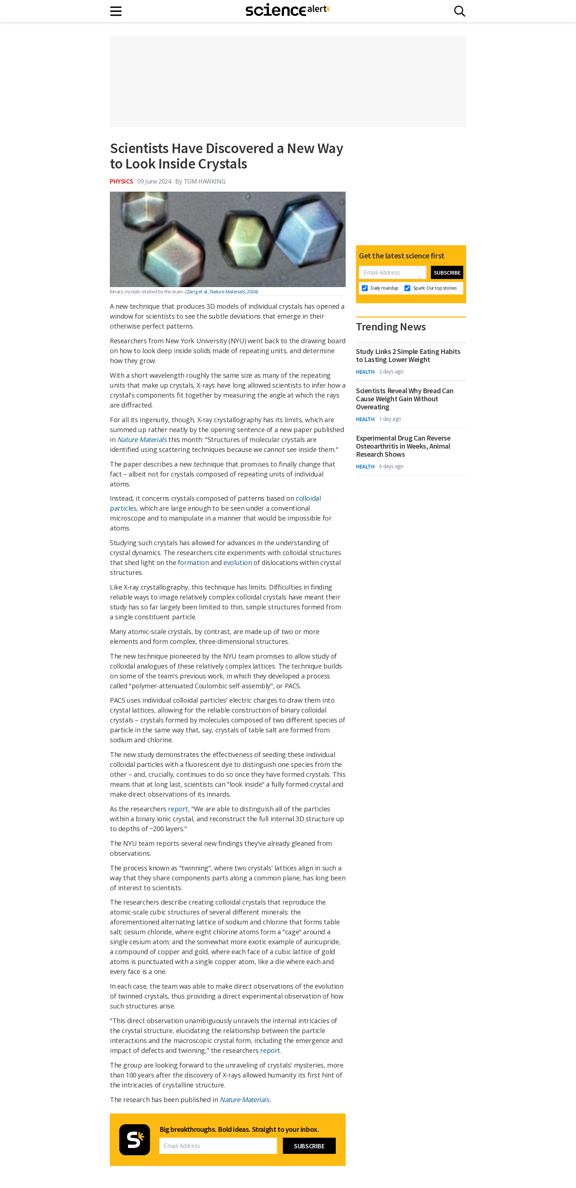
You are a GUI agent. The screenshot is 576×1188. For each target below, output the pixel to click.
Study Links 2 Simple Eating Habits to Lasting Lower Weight (408, 355)
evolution (237, 562)
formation (193, 562)
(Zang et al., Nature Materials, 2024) (221, 291)
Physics (121, 181)
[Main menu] (116, 11)
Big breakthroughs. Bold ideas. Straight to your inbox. (239, 1129)
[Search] (459, 11)
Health (365, 371)
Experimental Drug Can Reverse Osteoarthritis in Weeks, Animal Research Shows (403, 446)
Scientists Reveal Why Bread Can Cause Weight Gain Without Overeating (405, 399)
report (178, 808)
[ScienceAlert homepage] (288, 11)
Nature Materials (244, 1099)
